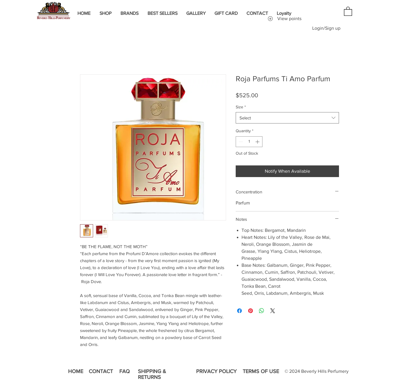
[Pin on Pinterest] (250, 310)
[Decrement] (240, 142)
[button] (348, 11)
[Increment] (258, 142)
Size (241, 107)
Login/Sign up (326, 28)
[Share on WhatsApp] (261, 310)
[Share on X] (272, 310)
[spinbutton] (249, 142)
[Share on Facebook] (239, 310)
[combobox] (287, 117)
